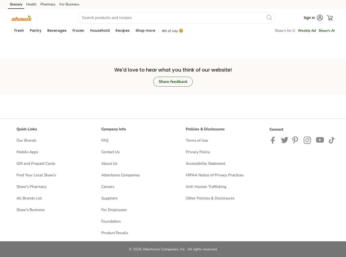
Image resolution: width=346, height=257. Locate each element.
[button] (53, 18)
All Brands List (29, 198)
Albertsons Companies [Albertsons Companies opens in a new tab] (120, 175)
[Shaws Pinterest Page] (296, 140)
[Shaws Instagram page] (307, 140)
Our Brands (26, 140)
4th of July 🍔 (172, 31)
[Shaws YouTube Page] (320, 140)
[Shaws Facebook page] (274, 140)
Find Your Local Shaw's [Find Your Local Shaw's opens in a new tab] (36, 175)
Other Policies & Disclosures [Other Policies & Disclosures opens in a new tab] (210, 198)
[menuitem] (19, 30)
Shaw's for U (285, 30)
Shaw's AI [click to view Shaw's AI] (327, 30)
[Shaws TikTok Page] (331, 140)
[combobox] (176, 18)
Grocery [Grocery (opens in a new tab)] (16, 4)
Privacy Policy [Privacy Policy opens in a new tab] (198, 151)
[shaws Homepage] (21, 18)
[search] (269, 17)
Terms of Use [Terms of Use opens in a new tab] (197, 140)
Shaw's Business (31, 209)
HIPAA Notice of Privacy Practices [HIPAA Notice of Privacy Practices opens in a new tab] (214, 175)
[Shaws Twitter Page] (285, 140)
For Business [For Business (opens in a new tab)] (69, 4)
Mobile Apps (27, 151)
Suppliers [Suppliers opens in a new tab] (109, 198)
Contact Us (110, 151)
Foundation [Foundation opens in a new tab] (111, 221)
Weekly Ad (307, 30)
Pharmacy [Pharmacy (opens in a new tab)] (47, 4)
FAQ (105, 140)
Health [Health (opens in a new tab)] (31, 4)
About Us (109, 163)
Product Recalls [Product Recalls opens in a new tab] (114, 232)
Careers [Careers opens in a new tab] (107, 186)
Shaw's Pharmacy (32, 186)
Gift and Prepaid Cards (36, 163)
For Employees (114, 209)
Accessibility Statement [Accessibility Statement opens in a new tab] (205, 163)
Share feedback (173, 81)
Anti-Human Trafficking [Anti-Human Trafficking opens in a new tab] (206, 186)
